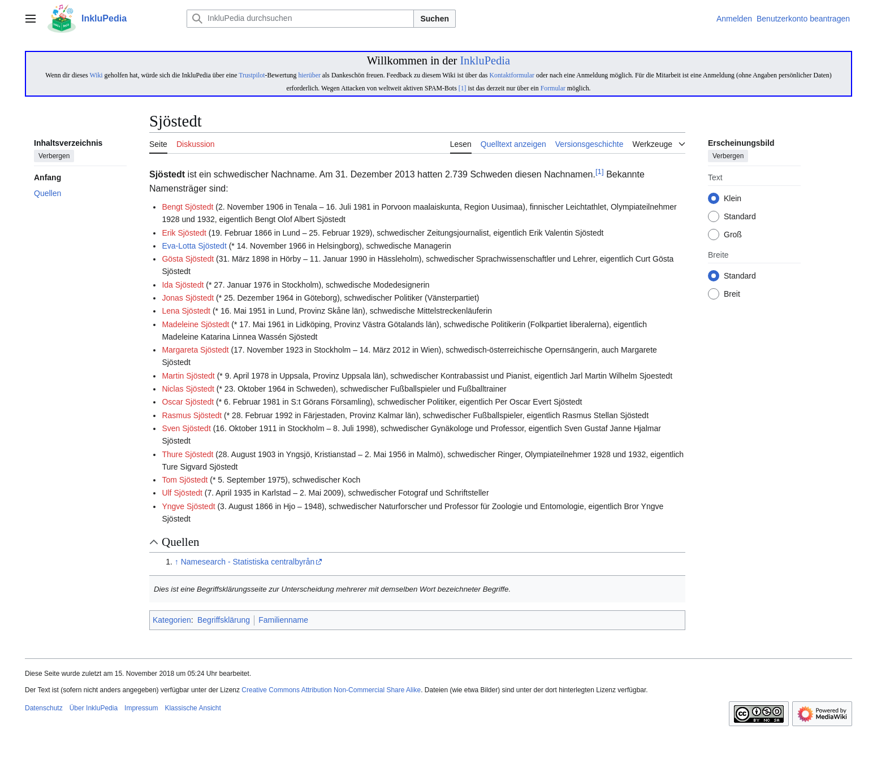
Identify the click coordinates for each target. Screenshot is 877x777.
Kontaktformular (511, 75)
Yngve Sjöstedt (188, 506)
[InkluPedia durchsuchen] (300, 19)
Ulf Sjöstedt (182, 492)
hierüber (309, 75)
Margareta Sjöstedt (195, 349)
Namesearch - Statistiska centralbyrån (248, 561)
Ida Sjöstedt (183, 284)
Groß (733, 235)
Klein (732, 198)
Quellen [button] (180, 542)
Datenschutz (44, 708)
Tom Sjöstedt (185, 479)
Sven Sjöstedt (186, 428)
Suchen (434, 18)
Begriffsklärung (223, 619)
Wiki (95, 75)
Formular (553, 88)
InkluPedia (485, 60)
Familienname (283, 619)
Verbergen (54, 156)
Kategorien (172, 619)
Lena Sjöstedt (186, 310)
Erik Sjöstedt (184, 232)
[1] (462, 88)
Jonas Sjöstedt (188, 297)
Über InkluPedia (94, 708)
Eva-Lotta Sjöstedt (194, 245)
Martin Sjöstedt (188, 375)
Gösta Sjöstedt (188, 258)
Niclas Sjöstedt (188, 388)
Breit (732, 294)
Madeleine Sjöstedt (195, 324)
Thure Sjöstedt (187, 454)
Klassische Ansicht (193, 708)
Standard (740, 217)
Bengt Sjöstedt (187, 206)
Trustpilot (252, 75)
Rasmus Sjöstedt (192, 415)
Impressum (141, 708)
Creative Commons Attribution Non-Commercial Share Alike (331, 690)
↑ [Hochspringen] (177, 561)
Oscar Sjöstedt (188, 401)
